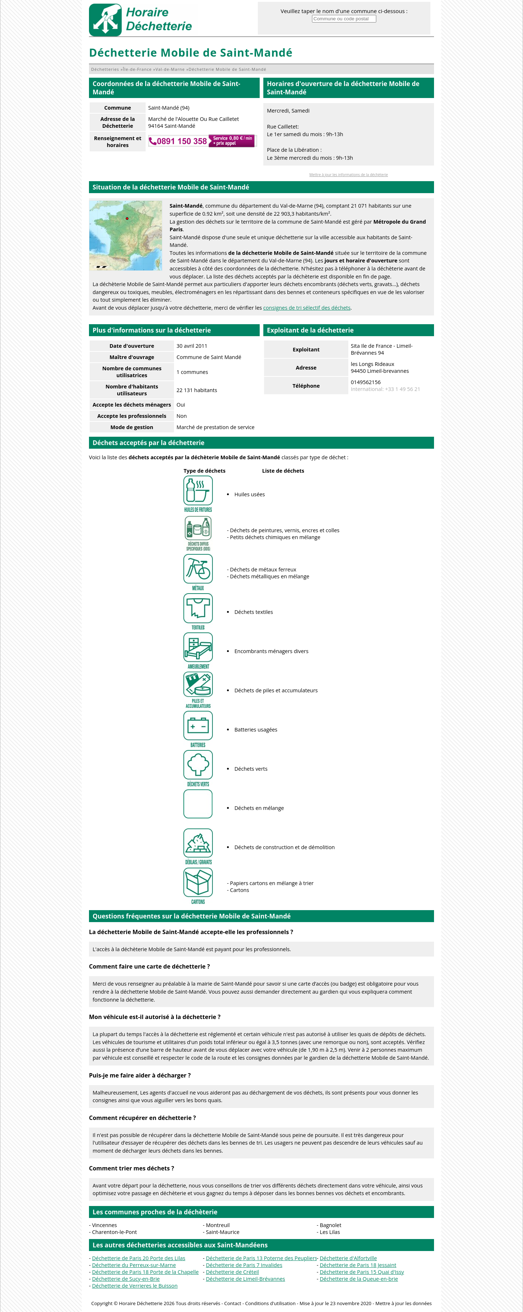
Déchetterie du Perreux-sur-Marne (134, 1265)
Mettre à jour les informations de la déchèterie (348, 174)
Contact (232, 1303)
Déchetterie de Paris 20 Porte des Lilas (138, 1258)
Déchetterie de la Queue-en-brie (359, 1278)
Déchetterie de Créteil (232, 1271)
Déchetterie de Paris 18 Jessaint (358, 1265)
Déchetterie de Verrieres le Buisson (135, 1285)
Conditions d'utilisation (270, 1303)
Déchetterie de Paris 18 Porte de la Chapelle (145, 1271)
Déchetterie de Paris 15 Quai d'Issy (362, 1271)
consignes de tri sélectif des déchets (306, 307)
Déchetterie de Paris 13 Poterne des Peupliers (261, 1258)
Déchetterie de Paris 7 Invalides (244, 1265)
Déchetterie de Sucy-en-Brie (126, 1278)
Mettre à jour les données (403, 1303)
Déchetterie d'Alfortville (348, 1258)
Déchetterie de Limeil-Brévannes (245, 1278)
